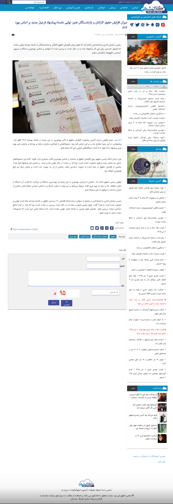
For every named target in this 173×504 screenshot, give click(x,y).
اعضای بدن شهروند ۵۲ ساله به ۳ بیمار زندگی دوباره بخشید (146, 124)
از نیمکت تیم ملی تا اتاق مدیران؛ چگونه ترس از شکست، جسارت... (143, 396)
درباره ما (65, 490)
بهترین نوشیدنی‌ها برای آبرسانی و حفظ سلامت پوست (146, 131)
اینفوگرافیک (75, 490)
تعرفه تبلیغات (95, 490)
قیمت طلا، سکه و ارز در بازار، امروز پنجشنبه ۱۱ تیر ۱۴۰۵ (146, 92)
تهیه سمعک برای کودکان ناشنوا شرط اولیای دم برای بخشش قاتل (146, 139)
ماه (148, 86)
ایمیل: (122, 266)
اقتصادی (44, 8)
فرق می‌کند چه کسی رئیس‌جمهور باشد (143, 416)
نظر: (122, 285)
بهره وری (73, 236)
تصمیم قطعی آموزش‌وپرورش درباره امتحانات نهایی (146, 107)
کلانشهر (118, 140)
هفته (156, 86)
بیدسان (74, 499)
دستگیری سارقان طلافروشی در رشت (149, 113)
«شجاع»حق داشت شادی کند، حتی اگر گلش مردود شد (144, 406)
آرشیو (84, 490)
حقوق (113, 236)
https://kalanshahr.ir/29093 (25, 229)
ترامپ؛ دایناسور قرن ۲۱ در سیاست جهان (146, 437)
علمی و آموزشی (73, 7)
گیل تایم (161, 461)
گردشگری (89, 7)
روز (164, 86)
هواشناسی (29, 7)
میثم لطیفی (84, 236)
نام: (123, 258)
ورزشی (112, 7)
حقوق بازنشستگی (100, 236)
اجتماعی (123, 7)
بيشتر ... (132, 36)
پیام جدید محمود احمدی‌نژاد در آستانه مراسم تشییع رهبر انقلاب (146, 100)
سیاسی (135, 7)
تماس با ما (106, 490)
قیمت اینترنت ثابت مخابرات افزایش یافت (147, 118)
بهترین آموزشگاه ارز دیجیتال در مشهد (149, 456)
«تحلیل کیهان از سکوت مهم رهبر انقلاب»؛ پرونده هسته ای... (143, 427)
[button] (129, 56)
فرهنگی (101, 7)
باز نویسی (66, 303)
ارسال (53, 302)
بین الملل (57, 7)
